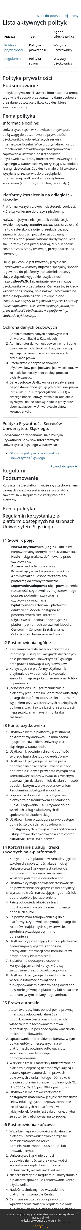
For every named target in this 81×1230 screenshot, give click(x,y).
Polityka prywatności (33, 1220)
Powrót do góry (64, 466)
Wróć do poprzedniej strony (57, 15)
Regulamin (54, 1220)
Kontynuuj (40, 1226)
